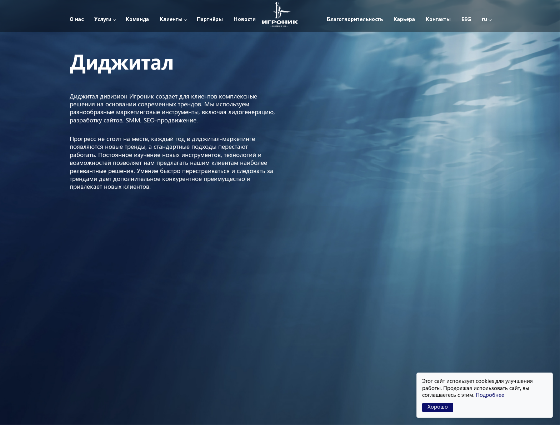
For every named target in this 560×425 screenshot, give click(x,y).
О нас (77, 19)
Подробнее (490, 395)
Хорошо (438, 407)
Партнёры (210, 19)
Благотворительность (355, 19)
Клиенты (171, 19)
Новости (245, 19)
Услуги (102, 19)
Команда (137, 19)
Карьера (404, 19)
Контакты (438, 19)
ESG (466, 19)
